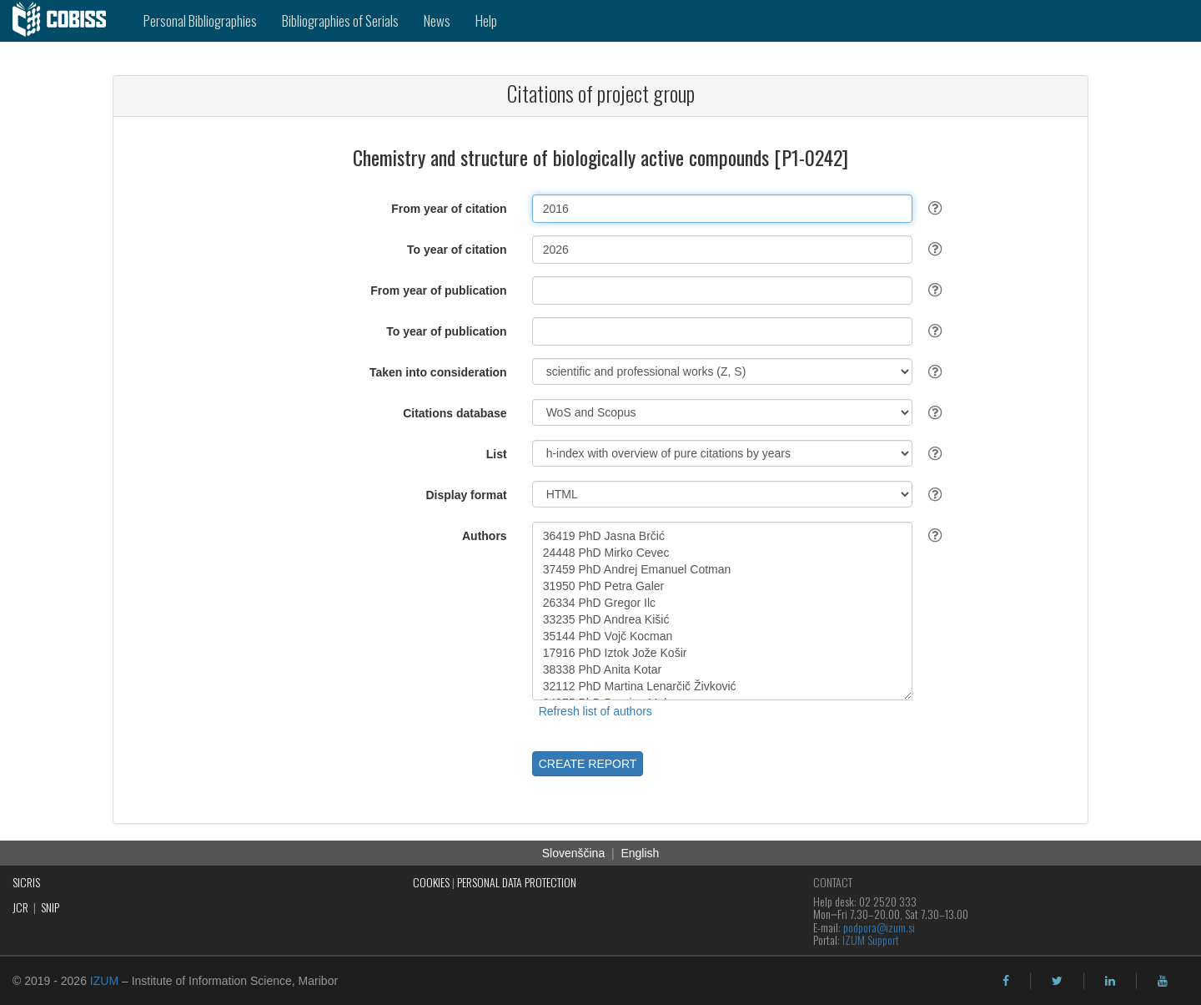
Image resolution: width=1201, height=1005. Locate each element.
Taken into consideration (438, 372)
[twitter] (1057, 981)
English (640, 853)
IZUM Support (870, 939)
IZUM (104, 980)
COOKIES (431, 882)
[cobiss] (65, 21)
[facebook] (1006, 981)
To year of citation (457, 249)
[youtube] (1163, 981)
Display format (465, 495)
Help (486, 20)
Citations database (454, 413)
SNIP (50, 907)
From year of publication (438, 290)
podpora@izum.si (879, 927)
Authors (484, 536)
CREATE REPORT (588, 763)
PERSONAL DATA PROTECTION (516, 882)
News (437, 20)
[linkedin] (1110, 981)
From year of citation (448, 208)
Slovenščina (574, 853)
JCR (20, 907)
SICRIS (26, 882)
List (496, 454)
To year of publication (446, 331)
